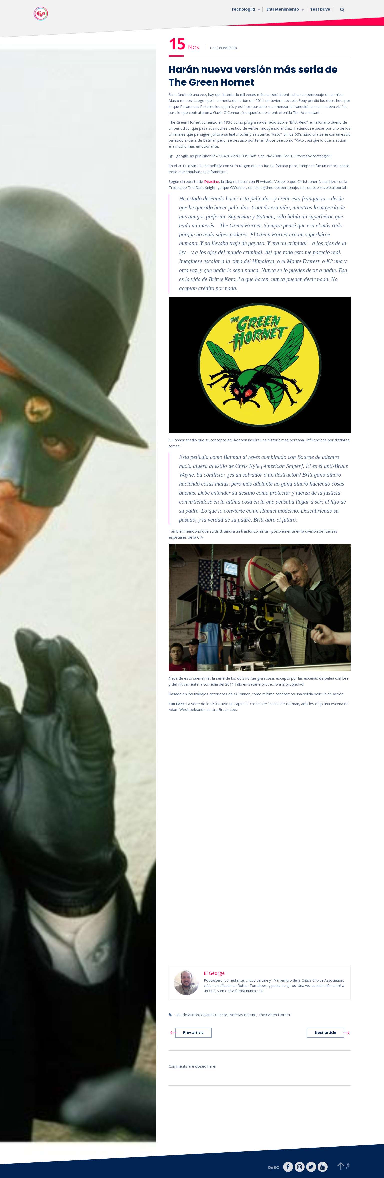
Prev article (193, 1032)
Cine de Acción (186, 1014)
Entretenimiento (284, 10)
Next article (325, 1032)
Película (230, 47)
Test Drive (320, 9)
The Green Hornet (274, 1014)
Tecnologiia (245, 10)
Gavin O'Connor (214, 1014)
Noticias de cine (243, 1014)
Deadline (211, 181)
